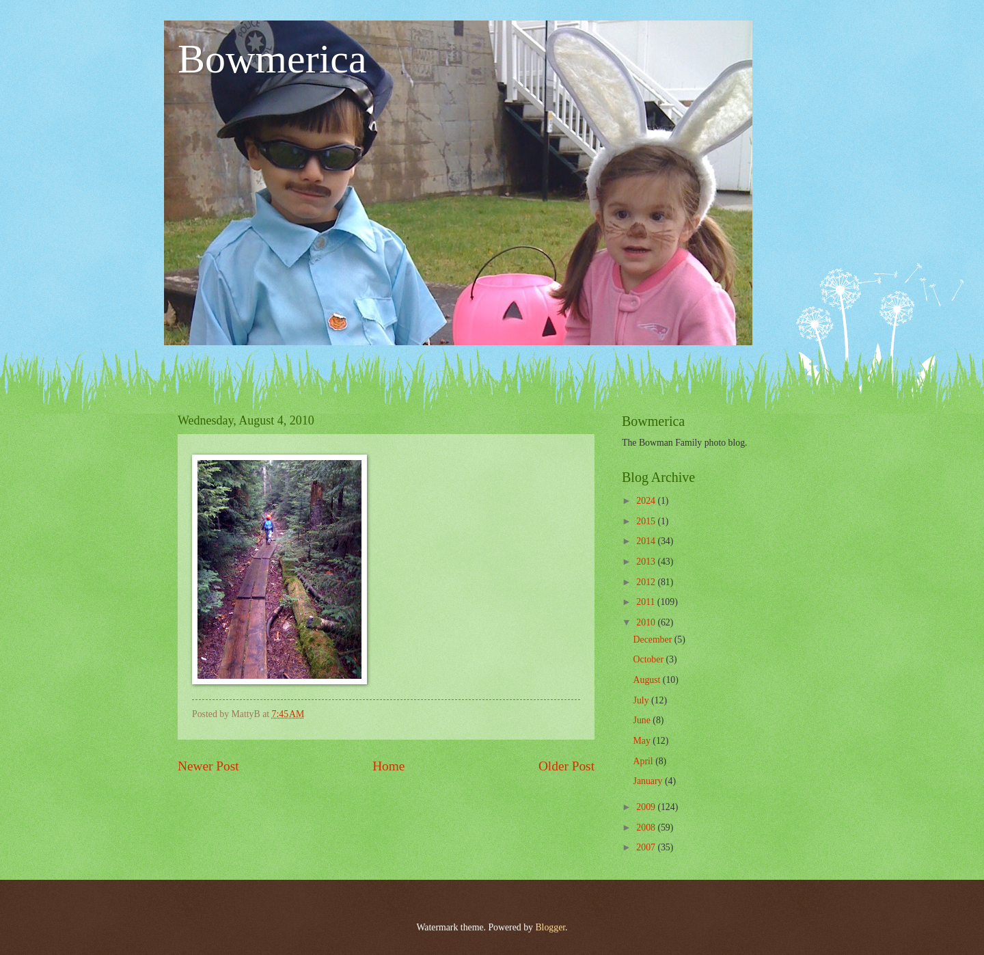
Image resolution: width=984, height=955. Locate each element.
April (644, 761)
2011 (646, 602)
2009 (646, 807)
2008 (646, 827)
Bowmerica (272, 58)
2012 (646, 582)
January (649, 781)
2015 (646, 521)
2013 (646, 561)
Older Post (566, 766)
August (648, 680)
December (653, 639)
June (643, 720)
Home (388, 766)
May (643, 741)
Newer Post (208, 766)
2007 (646, 847)
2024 (646, 501)
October (649, 659)
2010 (646, 622)
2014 (646, 541)
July (642, 700)
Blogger (550, 927)
